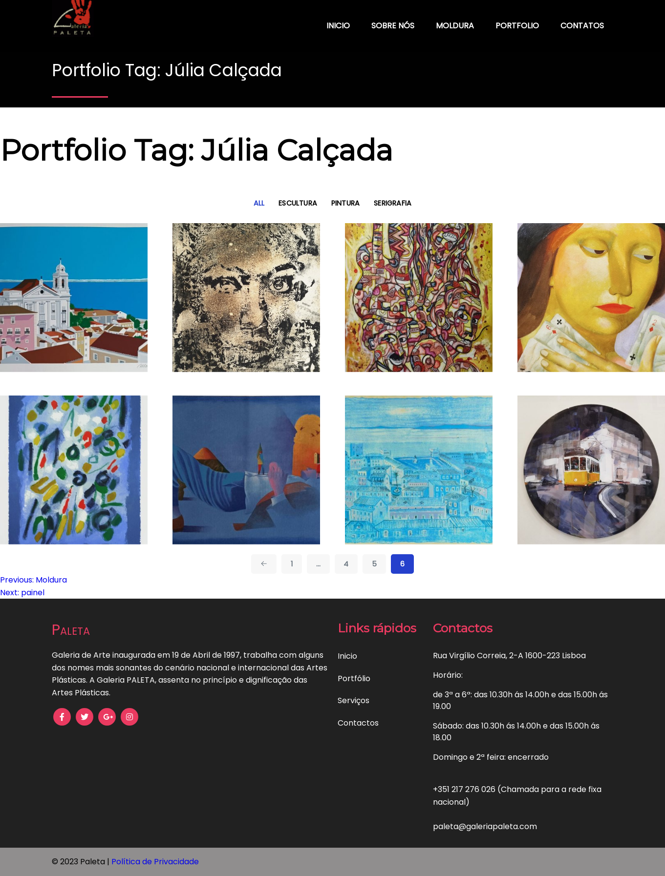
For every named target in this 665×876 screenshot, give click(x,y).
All (259, 203)
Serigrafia (392, 203)
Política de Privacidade (155, 861)
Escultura (298, 203)
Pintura (345, 203)
